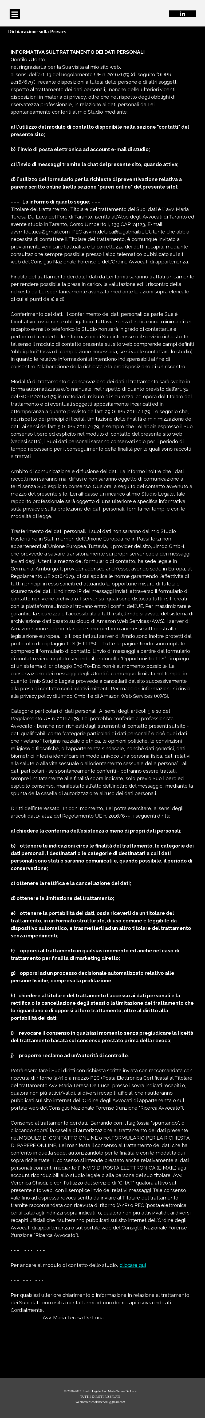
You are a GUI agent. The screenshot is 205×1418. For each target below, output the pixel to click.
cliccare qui (133, 1265)
